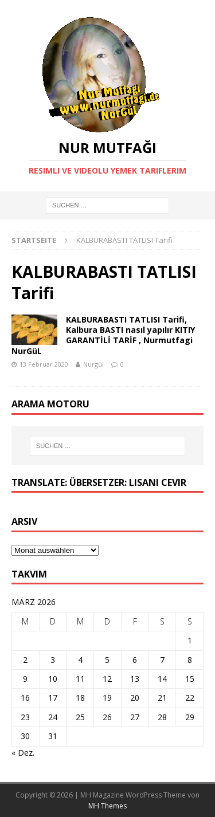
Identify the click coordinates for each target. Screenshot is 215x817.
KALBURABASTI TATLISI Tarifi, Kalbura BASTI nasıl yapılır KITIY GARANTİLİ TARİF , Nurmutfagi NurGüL (103, 335)
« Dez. (22, 752)
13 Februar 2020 (43, 364)
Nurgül (93, 364)
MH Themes (107, 806)
